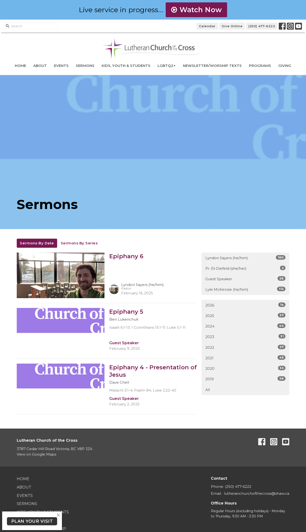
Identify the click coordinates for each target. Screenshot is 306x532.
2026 (245, 304)
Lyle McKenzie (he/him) (245, 289)
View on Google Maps (36, 454)
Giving (284, 65)
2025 (245, 315)
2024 (245, 325)
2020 (245, 368)
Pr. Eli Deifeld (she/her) (245, 268)
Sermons (85, 65)
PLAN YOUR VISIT (32, 521)
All (207, 389)
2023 (245, 336)
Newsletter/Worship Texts (212, 65)
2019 (245, 378)
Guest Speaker (245, 278)
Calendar (207, 26)
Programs (260, 65)
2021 (245, 357)
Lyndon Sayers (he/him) (245, 257)
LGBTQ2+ (167, 65)
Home (20, 65)
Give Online (232, 26)
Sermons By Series (79, 243)
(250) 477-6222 (261, 26)
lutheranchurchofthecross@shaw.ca (256, 493)
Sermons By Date (37, 243)
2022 (245, 347)
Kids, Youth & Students (126, 65)
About (40, 65)
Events (61, 65)
